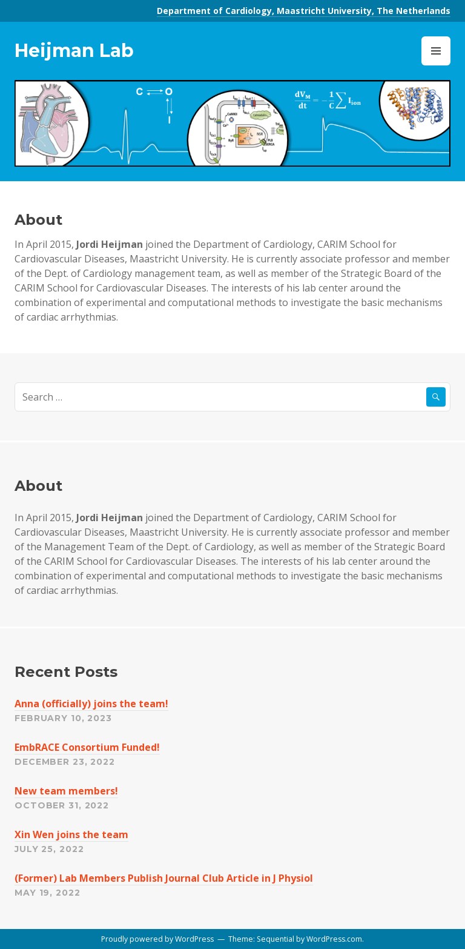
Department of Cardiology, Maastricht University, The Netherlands (303, 10)
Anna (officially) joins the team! (91, 703)
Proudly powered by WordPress (157, 939)
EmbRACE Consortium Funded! (87, 747)
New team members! (66, 790)
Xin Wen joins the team (71, 834)
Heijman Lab (74, 50)
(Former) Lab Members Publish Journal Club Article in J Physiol (164, 878)
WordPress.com (334, 939)
